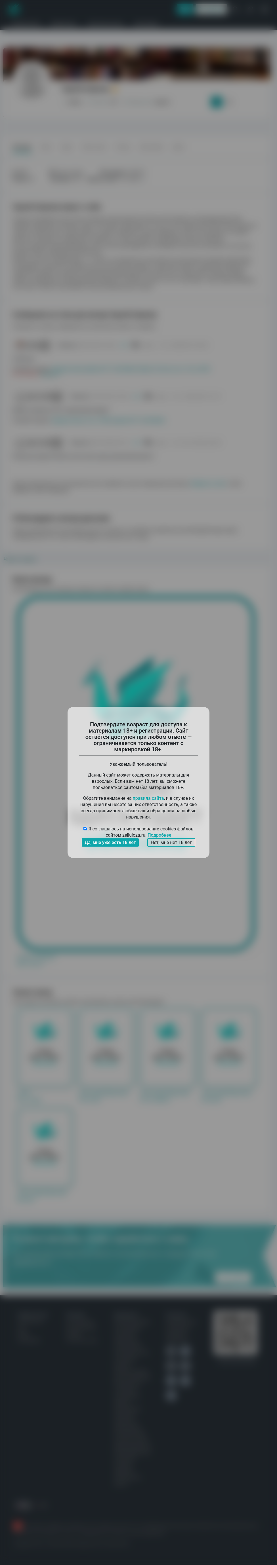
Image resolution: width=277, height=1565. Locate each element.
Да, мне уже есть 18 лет (110, 842)
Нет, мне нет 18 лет (171, 842)
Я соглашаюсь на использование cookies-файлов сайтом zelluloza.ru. (138, 832)
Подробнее (159, 835)
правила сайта (148, 798)
